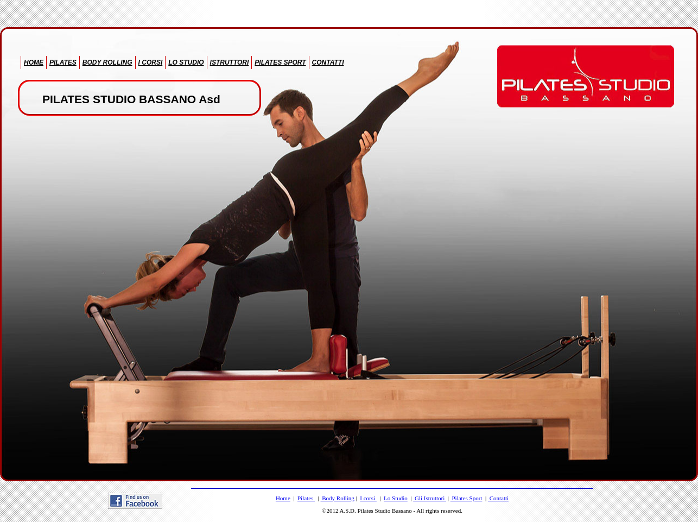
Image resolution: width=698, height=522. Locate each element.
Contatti (498, 498)
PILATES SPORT (280, 62)
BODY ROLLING (107, 62)
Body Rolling (337, 498)
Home (283, 498)
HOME (33, 62)
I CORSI (150, 62)
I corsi (368, 498)
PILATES (63, 62)
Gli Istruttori (429, 498)
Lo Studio (396, 498)
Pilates (306, 498)
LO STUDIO (186, 62)
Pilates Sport (466, 498)
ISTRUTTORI (229, 62)
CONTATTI (328, 62)
